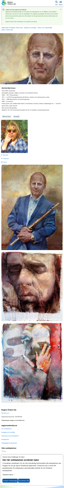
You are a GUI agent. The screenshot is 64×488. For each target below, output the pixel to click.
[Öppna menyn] (61, 3)
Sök (56, 2)
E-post (4, 162)
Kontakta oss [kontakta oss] (5, 413)
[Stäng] (61, 9)
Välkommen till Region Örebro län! (12, 27)
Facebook (5, 158)
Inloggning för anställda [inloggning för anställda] (8, 432)
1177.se (3, 451)
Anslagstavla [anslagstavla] (5, 439)
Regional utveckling (30, 27)
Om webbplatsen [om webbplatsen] (6, 428)
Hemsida (4, 155)
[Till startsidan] (8, 3)
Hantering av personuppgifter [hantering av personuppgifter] (10, 436)
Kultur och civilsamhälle (45, 27)
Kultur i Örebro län (7, 30)
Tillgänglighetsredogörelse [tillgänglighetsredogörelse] (9, 443)
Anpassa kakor (9, 475)
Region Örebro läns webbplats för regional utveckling (21, 21)
